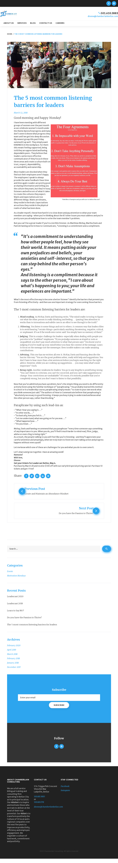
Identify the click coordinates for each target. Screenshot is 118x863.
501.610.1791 (39, 806)
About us (9, 23)
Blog (33, 23)
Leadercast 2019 (15, 607)
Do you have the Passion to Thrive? (24, 622)
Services (22, 23)
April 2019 (11, 654)
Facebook (65, 790)
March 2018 (12, 658)
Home (9, 34)
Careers (60, 23)
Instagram (65, 794)
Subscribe (59, 709)
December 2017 (14, 671)
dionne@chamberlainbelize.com (103, 16)
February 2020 (13, 650)
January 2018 (13, 667)
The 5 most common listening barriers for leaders (32, 629)
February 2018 (13, 663)
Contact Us (45, 23)
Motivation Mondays (16, 580)
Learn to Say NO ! (15, 615)
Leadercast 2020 (15, 600)
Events (10, 575)
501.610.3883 (108, 13)
